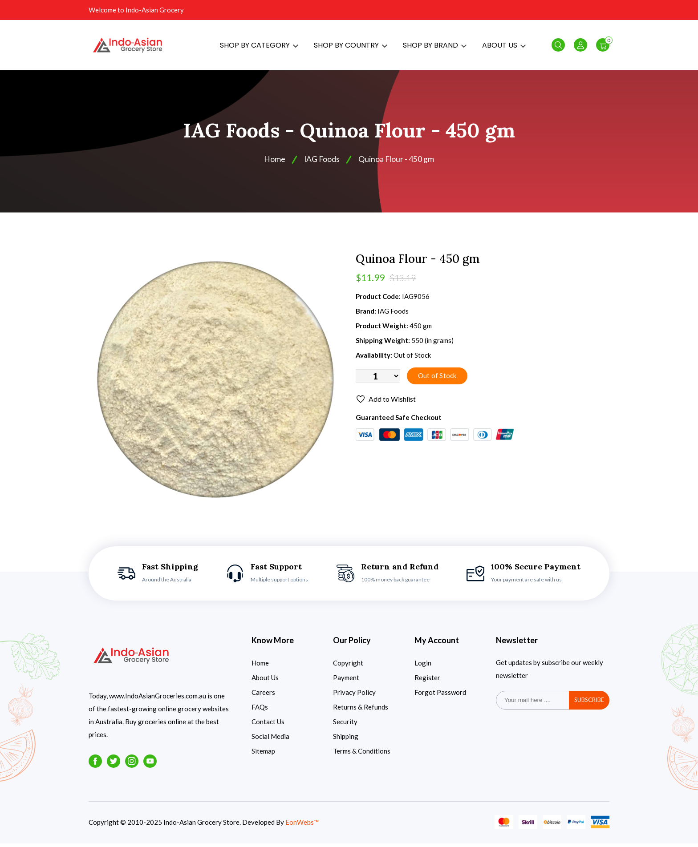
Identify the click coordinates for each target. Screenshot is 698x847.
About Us (265, 681)
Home (274, 163)
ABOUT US (504, 47)
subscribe (589, 703)
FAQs (260, 710)
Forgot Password (440, 696)
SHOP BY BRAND (435, 47)
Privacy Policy (354, 696)
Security (345, 725)
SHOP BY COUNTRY (350, 47)
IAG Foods (322, 163)
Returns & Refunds (360, 710)
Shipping (345, 740)
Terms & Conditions (361, 754)
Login (422, 666)
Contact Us (268, 725)
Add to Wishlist (386, 403)
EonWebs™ (302, 826)
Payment (346, 681)
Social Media (270, 740)
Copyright (348, 666)
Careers (263, 696)
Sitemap (263, 754)
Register (427, 681)
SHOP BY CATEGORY (259, 47)
